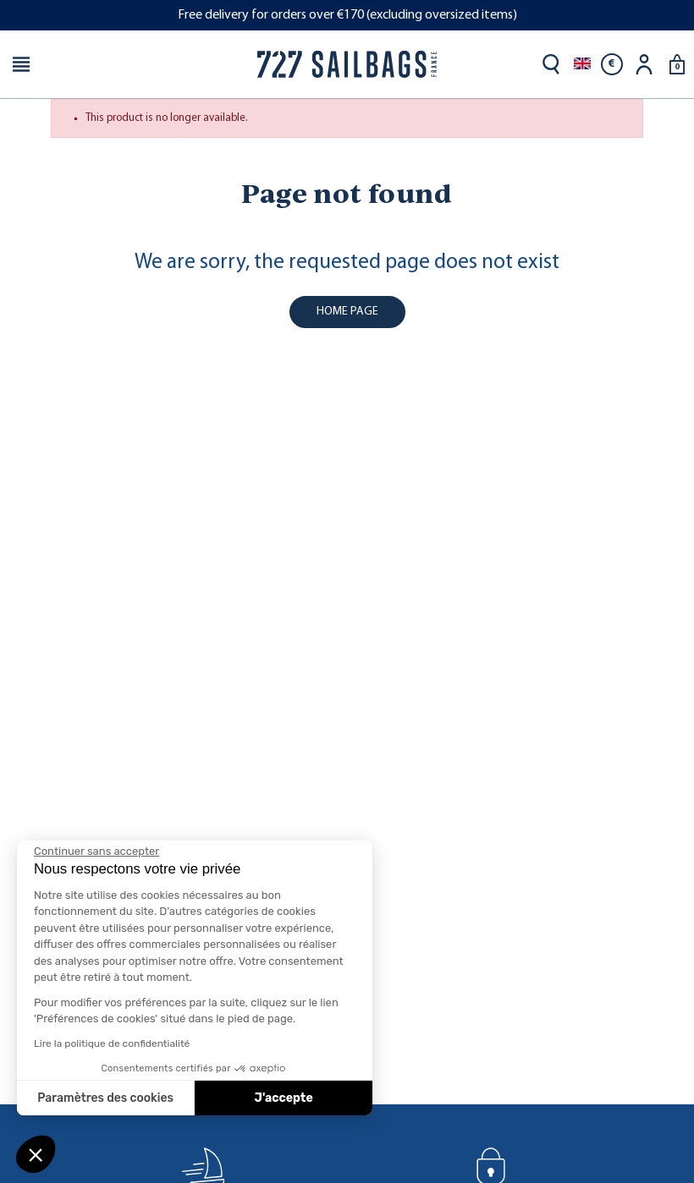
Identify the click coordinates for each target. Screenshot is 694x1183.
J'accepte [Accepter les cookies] (284, 1098)
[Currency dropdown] (612, 64)
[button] (35, 1154)
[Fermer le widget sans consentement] (96, 851)
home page (347, 311)
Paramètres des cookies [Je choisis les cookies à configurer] (105, 1098)
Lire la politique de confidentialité (112, 1043)
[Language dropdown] (582, 64)
